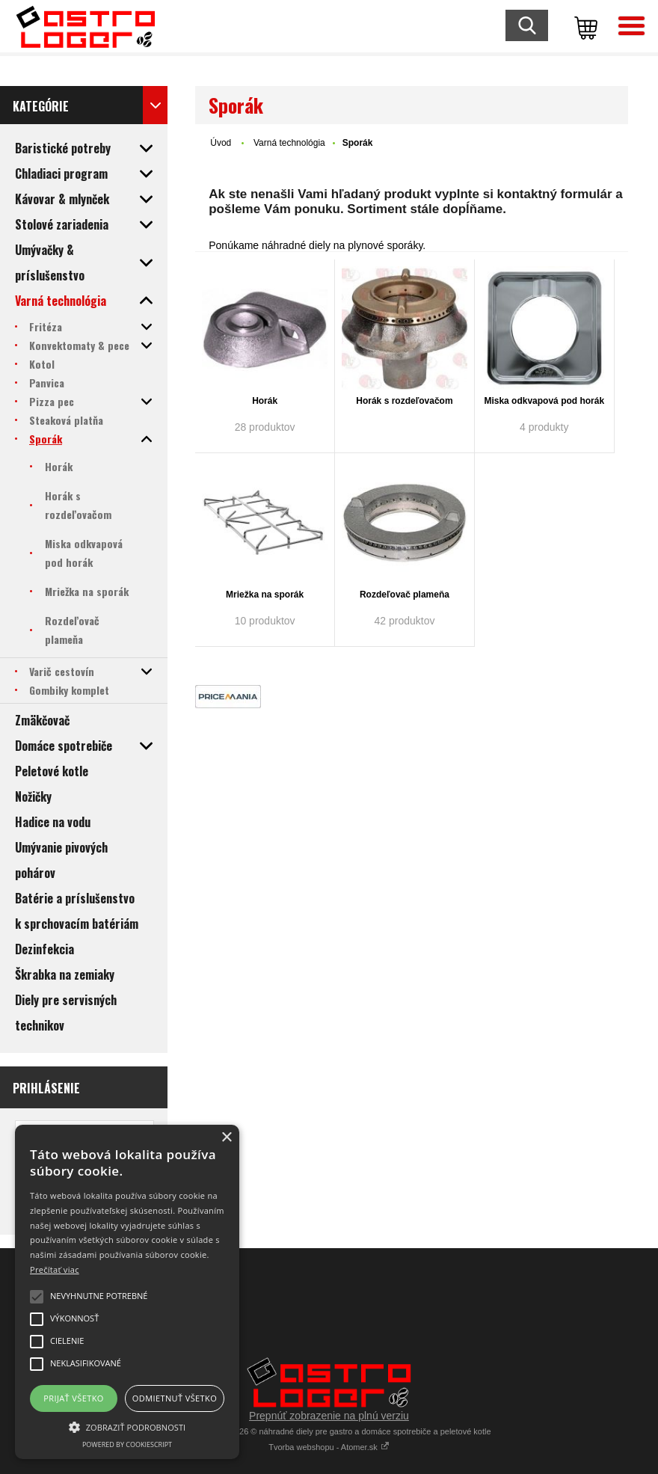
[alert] (127, 1292)
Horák (264, 401)
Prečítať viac (54, 1269)
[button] (127, 1426)
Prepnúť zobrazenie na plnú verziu (329, 1416)
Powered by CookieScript (127, 1444)
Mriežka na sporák (265, 594)
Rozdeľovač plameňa (404, 594)
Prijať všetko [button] (73, 1398)
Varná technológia (289, 143)
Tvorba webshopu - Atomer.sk (329, 1447)
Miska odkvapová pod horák (544, 401)
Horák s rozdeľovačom (404, 401)
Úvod (220, 143)
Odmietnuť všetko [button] (174, 1398)
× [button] (226, 1137)
